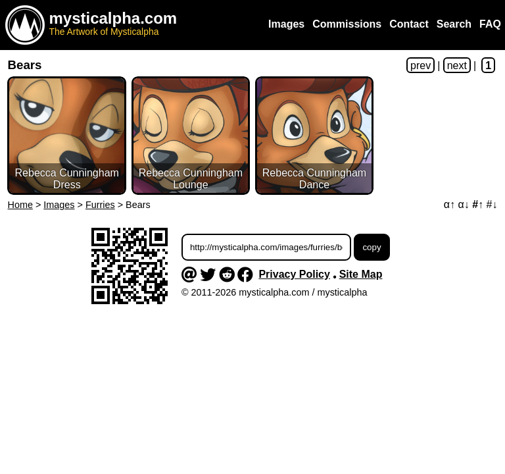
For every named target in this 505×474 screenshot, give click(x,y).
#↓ (492, 204)
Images (58, 204)
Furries (100, 204)
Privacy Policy (294, 274)
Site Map (361, 274)
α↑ (449, 204)
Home (20, 204)
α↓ (463, 204)
